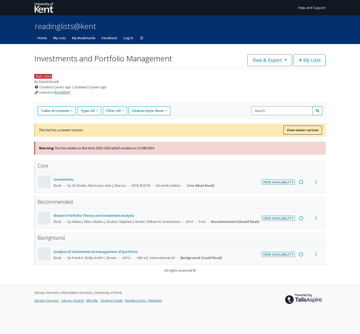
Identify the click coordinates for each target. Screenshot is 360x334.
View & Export (267, 60)
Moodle (92, 300)
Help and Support (311, 7)
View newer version (303, 130)
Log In (128, 38)
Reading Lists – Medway (143, 300)
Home (42, 38)
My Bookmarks (83, 38)
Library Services (47, 300)
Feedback (109, 38)
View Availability (278, 182)
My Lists (59, 38)
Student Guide (112, 300)
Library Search (73, 300)
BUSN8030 (62, 92)
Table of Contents (55, 110)
